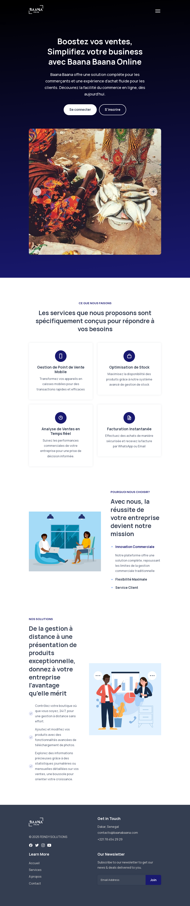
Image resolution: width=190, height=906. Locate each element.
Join (153, 880)
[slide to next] (153, 191)
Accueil (34, 863)
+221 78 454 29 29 (110, 839)
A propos (35, 876)
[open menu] (157, 11)
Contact (35, 883)
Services (35, 870)
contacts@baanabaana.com (118, 832)
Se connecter (80, 109)
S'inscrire (112, 109)
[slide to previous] (37, 191)
